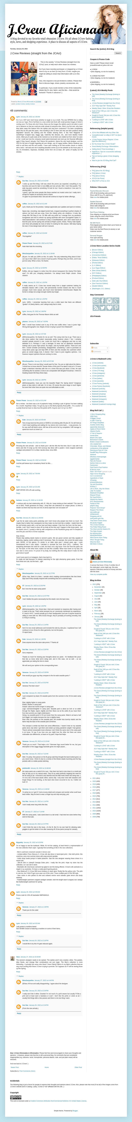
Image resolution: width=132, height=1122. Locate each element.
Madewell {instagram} (99, 399)
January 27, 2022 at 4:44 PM (44, 980)
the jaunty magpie (96, 523)
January (97, 617)
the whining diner (96, 533)
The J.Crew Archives (97, 525)
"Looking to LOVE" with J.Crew (102, 120)
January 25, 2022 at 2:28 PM (38, 649)
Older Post (78, 1067)
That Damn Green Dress (98, 521)
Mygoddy (19, 842)
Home (47, 1067)
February (97, 614)
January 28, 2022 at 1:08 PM (36, 380)
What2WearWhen (96, 535)
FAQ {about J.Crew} (98, 173)
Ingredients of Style (96, 478)
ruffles (24, 204)
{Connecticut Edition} (99, 255)
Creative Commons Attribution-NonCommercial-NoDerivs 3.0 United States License (58, 1101)
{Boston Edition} (97, 250)
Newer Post (15, 1067)
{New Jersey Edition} (99, 270)
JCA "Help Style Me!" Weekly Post (103, 106)
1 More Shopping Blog (97, 414)
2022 (94, 584)
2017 (94, 790)
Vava (18, 957)
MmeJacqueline (28, 253)
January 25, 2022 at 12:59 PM (37, 268)
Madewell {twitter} (98, 402)
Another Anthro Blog (97, 425)
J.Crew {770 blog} (98, 371)
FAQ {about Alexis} (98, 176)
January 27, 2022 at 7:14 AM (34, 812)
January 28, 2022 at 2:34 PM (38, 991)
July (95, 599)
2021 (94, 778)
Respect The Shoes (96, 510)
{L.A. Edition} (96, 265)
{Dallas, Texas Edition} (99, 257)
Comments (96, 352)
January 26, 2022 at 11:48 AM (39, 789)
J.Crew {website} (97, 363)
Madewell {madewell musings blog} (104, 404)
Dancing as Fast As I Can (98, 450)
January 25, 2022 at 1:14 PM (38, 625)
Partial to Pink (95, 503)
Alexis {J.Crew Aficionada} (102, 562)
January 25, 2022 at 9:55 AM (36, 420)
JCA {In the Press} (98, 178)
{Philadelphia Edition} (99, 276)
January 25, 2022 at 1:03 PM (36, 606)
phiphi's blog (94, 506)
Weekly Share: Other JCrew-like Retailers (106, 108)
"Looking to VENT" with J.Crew (102, 122)
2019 (94, 784)
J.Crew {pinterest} (98, 376)
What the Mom (95, 542)
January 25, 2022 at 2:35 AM (30, 117)
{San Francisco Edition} (100, 283)
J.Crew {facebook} (98, 368)
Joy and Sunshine (96, 484)
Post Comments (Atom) (27, 1071)
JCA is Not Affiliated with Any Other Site (105, 132)
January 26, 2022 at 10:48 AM (41, 768)
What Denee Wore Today (98, 538)
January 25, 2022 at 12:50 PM (35, 586)
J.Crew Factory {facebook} (101, 386)
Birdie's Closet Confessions (99, 442)
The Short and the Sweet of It (100, 529)
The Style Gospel (96, 531)
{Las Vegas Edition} (98, 268)
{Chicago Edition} (98, 252)
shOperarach (94, 514)
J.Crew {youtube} (98, 381)
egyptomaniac (95, 459)
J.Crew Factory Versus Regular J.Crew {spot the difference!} (105, 140)
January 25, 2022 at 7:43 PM (38, 321)
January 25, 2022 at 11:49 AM (33, 518)
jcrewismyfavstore (96, 482)
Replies (21, 177)
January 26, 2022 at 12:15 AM (39, 741)
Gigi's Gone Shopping (97, 474)
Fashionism (94, 465)
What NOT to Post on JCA (101, 181)
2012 (94, 805)
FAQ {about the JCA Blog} (101, 171)
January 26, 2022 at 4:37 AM (36, 334)
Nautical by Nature (96, 499)
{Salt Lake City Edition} (100, 281)
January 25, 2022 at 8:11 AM (37, 204)
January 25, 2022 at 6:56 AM (36, 460)
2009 (94, 814)
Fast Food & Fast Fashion (99, 467)
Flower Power (27, 243)
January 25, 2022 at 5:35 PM (38, 672)
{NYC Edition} (96, 273)
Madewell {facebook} (99, 396)
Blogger (75, 1111)
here (95, 197)
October (97, 590)
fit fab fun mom (95, 469)
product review (20, 104)
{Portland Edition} (98, 278)
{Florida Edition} (97, 263)
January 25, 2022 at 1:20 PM (37, 282)
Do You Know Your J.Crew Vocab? (103, 144)
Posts (94, 348)
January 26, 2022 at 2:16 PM (38, 940)
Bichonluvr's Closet (96, 440)
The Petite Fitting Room (98, 527)
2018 (94, 787)
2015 (94, 796)
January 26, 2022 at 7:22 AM (38, 754)
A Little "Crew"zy (95, 420)
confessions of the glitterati (99, 448)
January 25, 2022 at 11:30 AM (44, 253)
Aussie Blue (94, 435)
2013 (94, 802)
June (96, 602)
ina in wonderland (96, 476)
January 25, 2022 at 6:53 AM (36, 442)
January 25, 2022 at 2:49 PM (36, 311)
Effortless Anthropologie (98, 457)
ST (23, 586)
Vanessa (25, 672)
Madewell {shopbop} (99, 394)
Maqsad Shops (95, 495)
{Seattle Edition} (97, 286)
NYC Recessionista (96, 501)
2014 (94, 799)
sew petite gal (94, 512)
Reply (18, 172)
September (98, 593)
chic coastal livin (95, 444)
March (96, 611)
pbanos (25, 321)
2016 (94, 793)
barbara (19, 500)
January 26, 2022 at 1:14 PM (38, 801)
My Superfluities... (96, 497)
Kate (24, 420)
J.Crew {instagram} (98, 373)
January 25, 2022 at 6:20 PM (38, 693)
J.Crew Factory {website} (100, 383)
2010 (94, 811)
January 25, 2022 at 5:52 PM (38, 683)
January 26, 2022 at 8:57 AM (44, 361)
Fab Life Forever (95, 461)
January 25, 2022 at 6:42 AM (38, 181)
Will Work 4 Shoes (96, 544)
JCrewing (93, 480)
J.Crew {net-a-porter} (99, 365)
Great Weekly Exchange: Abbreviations (105, 146)
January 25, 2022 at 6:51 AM (36, 400)
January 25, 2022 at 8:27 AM (42, 243)
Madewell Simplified (97, 493)
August (97, 596)
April (96, 608)
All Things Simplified (97, 423)
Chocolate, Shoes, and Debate (100, 446)
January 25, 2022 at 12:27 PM (44, 573)
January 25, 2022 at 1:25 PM (37, 299)
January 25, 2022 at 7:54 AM (30, 474)
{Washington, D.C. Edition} (101, 289)
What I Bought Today (97, 540)
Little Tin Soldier (95, 491)
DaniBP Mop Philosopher (98, 452)
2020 (94, 781)
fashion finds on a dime (98, 463)
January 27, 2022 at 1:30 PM (38, 907)
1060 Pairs (93, 416)
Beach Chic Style (96, 438)
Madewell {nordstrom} (99, 391)
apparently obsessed (97, 427)
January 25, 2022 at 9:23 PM (33, 842)
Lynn (18, 117)
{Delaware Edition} (98, 260)
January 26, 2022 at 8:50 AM (30, 892)
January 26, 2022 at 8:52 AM (30, 923)
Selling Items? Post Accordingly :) (103, 149)
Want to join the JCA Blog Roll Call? (104, 160)
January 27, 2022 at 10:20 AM (30, 957)
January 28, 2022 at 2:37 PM (38, 824)
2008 (94, 817)
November (98, 587)
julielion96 (26, 768)
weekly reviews (30, 104)
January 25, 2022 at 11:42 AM (33, 500)
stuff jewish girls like (97, 518)
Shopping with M (95, 516)
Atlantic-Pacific (95, 431)
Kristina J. (93, 486)
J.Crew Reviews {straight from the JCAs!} (106, 103)
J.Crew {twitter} (97, 378)
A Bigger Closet (95, 418)
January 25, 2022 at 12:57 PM (39, 596)
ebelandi (93, 455)
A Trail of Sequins (96, 433)
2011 (94, 808)
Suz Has (25, 181)
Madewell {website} (98, 389)
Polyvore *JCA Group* (97, 508)
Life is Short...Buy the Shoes (99, 489)
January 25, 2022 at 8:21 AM (30, 487)
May (96, 605)
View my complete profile (98, 574)
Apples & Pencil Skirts (97, 429)
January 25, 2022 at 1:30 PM (36, 639)
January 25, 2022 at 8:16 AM (37, 233)
